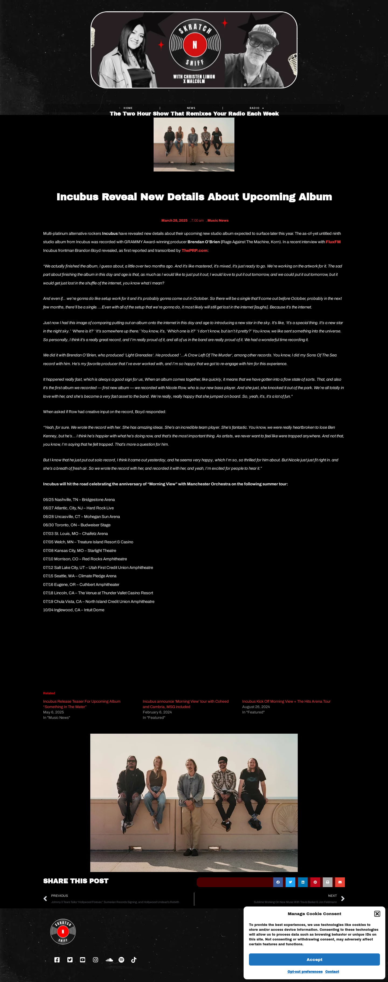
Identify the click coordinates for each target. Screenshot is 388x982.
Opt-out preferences (305, 972)
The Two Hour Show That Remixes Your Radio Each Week (194, 96)
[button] (377, 913)
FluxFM (333, 242)
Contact (332, 972)
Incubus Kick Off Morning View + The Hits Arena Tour (286, 701)
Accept (315, 959)
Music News (218, 220)
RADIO (257, 108)
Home (128, 108)
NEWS (191, 108)
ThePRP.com (194, 250)
